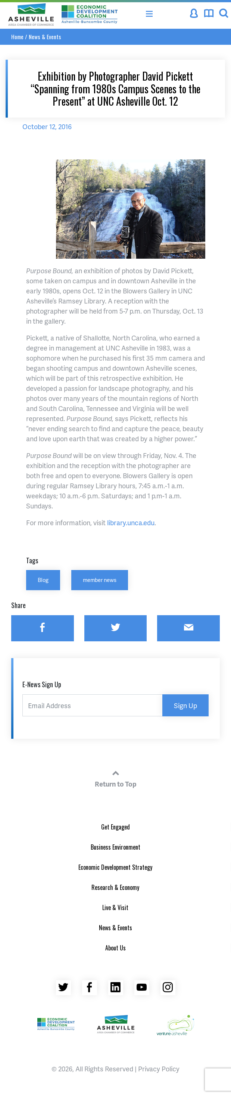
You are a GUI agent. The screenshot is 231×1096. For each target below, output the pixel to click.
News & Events (45, 36)
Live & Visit (115, 907)
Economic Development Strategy (115, 867)
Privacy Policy (159, 1068)
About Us (115, 947)
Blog (43, 579)
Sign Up (185, 705)
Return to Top (116, 777)
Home (17, 36)
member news (99, 579)
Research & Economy (115, 887)
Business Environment (115, 847)
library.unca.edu (130, 522)
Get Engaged (115, 826)
